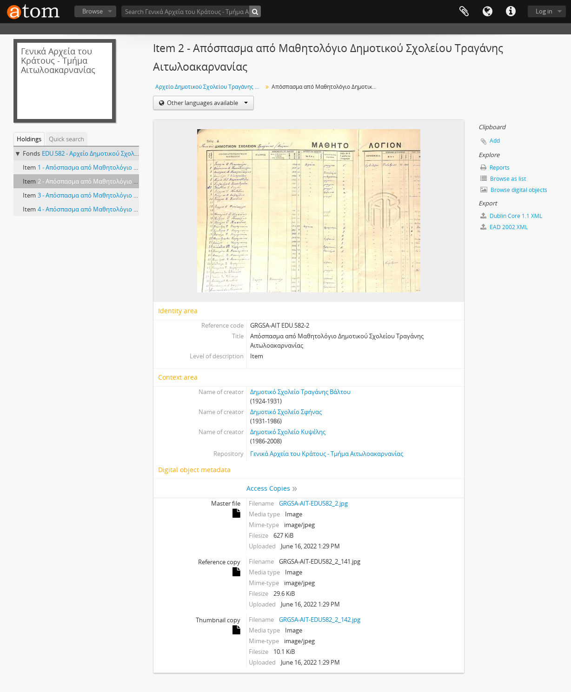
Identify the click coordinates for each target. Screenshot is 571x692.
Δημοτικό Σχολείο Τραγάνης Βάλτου (300, 392)
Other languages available (207, 103)
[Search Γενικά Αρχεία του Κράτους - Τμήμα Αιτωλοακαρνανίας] (191, 11)
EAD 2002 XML (504, 227)
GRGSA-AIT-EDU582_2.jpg (313, 503)
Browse (92, 11)
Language (487, 11)
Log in (544, 11)
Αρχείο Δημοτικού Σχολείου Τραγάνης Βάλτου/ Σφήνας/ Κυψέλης (210, 87)
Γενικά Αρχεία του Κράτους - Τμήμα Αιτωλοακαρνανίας (326, 453)
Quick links (510, 11)
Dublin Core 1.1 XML (511, 216)
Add (495, 141)
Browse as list (503, 179)
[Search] (255, 11)
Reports (495, 167)
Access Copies (268, 488)
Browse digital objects (513, 190)
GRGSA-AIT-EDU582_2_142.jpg (319, 619)
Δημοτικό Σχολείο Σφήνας (286, 412)
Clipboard (464, 11)
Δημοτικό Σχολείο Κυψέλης (287, 432)
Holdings (29, 139)
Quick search (66, 139)
